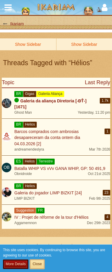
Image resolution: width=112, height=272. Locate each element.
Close (37, 264)
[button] (8, 7)
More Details (16, 264)
